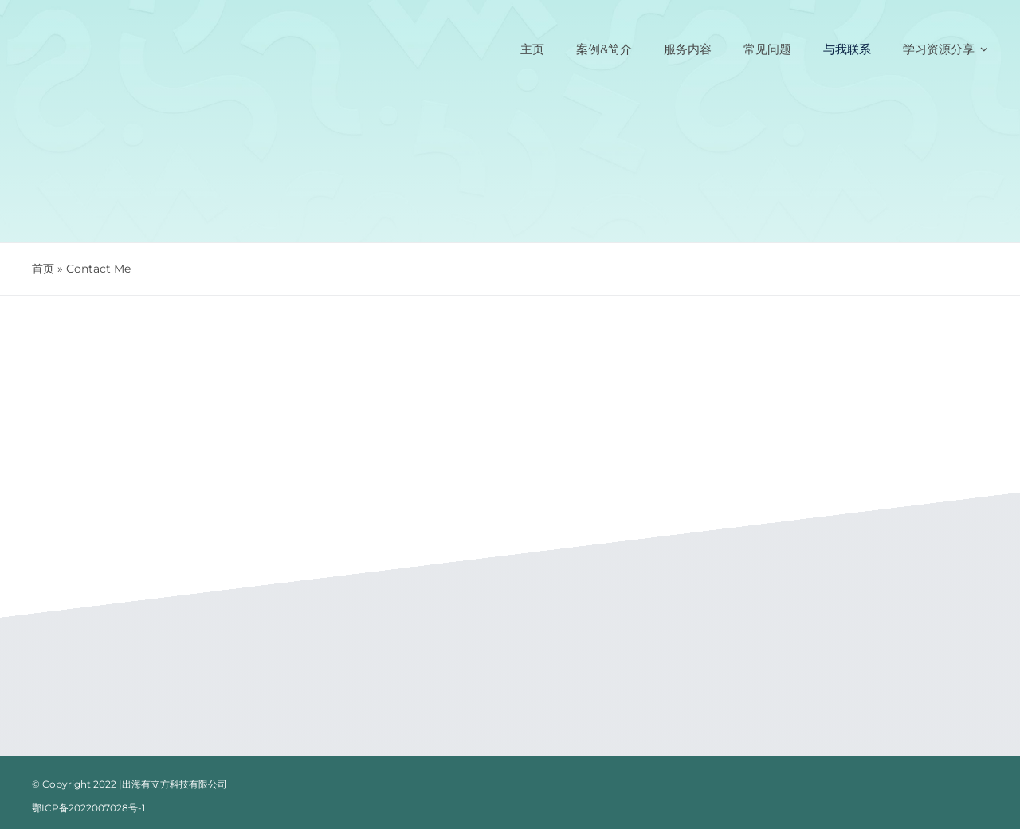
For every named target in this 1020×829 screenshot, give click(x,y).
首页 (43, 268)
